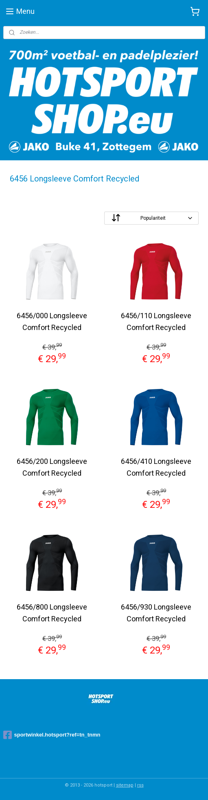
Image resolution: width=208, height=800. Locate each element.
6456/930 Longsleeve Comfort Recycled (156, 613)
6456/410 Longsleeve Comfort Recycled (156, 467)
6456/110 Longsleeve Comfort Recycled (156, 321)
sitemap (125, 785)
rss (140, 785)
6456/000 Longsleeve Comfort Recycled (52, 321)
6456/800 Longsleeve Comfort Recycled (52, 613)
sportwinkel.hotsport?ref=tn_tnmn (52, 735)
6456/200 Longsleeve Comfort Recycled (52, 467)
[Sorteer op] (151, 218)
